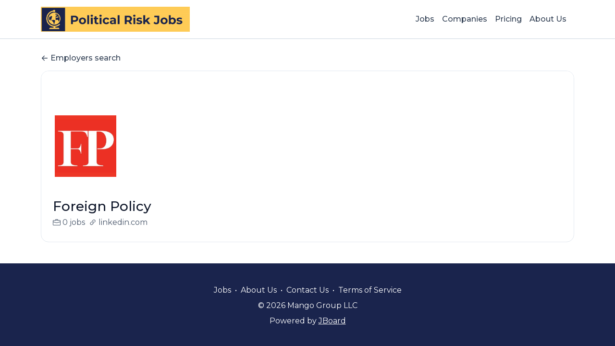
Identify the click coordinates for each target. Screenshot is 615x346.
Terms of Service (370, 290)
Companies (464, 19)
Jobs (425, 19)
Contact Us (307, 290)
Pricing (508, 19)
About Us (547, 19)
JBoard (332, 320)
